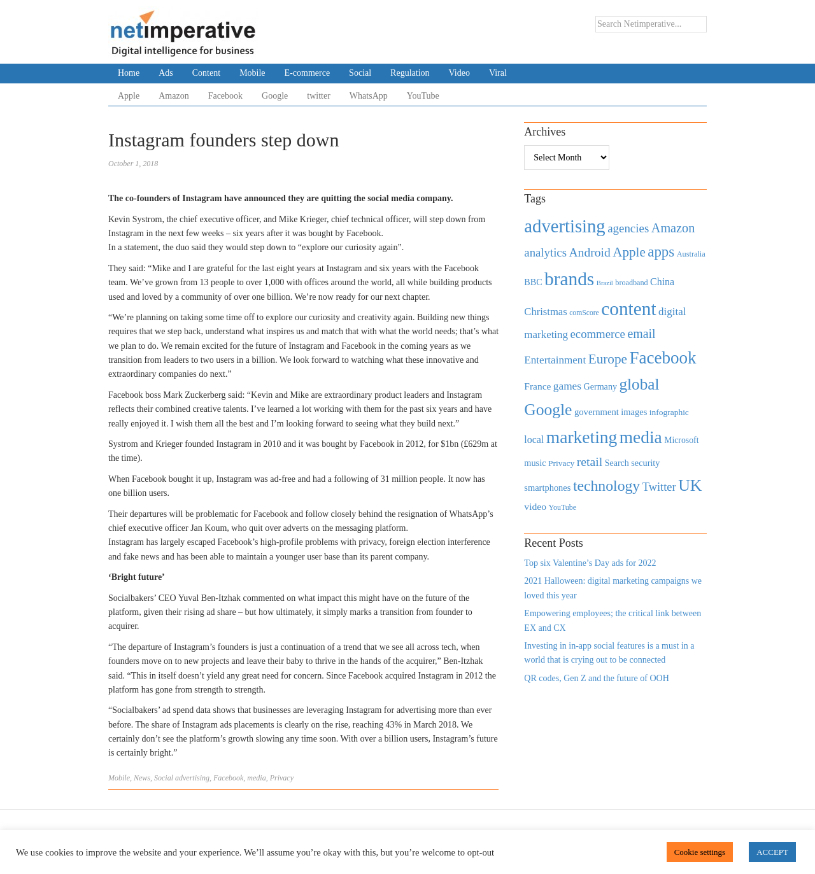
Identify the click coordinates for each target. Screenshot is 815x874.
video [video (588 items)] (535, 506)
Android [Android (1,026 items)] (589, 252)
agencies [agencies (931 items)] (628, 228)
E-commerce (307, 73)
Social (360, 73)
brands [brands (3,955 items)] (569, 279)
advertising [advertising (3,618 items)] (564, 226)
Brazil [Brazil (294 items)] (605, 282)
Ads (166, 73)
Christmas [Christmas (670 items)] (545, 312)
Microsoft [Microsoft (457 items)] (681, 440)
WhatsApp (369, 96)
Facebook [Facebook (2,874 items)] (662, 357)
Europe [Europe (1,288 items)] (607, 359)
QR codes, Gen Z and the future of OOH (596, 678)
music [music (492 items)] (535, 463)
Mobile (252, 73)
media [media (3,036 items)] (641, 437)
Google (275, 96)
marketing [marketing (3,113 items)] (582, 437)
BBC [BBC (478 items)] (533, 282)
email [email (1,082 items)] (641, 334)
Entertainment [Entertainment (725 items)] (555, 360)
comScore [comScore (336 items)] (584, 313)
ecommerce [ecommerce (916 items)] (597, 334)
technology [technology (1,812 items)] (606, 485)
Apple (128, 96)
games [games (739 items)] (567, 386)
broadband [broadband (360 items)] (631, 282)
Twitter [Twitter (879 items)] (659, 487)
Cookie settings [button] (700, 852)
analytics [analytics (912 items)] (545, 252)
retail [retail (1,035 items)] (590, 462)
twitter (318, 96)
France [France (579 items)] (537, 386)
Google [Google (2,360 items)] (548, 409)
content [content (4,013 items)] (628, 309)
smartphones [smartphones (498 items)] (547, 488)
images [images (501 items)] (634, 412)
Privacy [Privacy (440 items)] (561, 463)
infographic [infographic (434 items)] (669, 412)
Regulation (409, 73)
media (256, 777)
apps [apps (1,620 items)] (661, 252)
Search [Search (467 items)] (617, 463)
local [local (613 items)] (534, 439)
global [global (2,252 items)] (640, 384)
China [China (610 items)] (662, 281)
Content (206, 73)
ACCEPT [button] (772, 852)
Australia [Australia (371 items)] (691, 254)
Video (459, 73)
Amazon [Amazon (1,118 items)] (673, 228)
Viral (498, 73)
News (142, 777)
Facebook (225, 96)
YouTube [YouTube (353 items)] (563, 507)
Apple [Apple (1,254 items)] (629, 252)
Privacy (282, 777)
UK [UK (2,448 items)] (690, 485)
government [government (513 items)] (596, 412)
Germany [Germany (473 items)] (600, 386)
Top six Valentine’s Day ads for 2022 (590, 563)
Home (128, 73)
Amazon (173, 96)
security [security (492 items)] (645, 463)
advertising (192, 777)
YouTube (423, 96)
